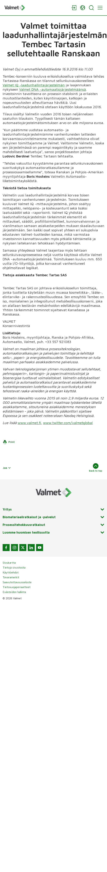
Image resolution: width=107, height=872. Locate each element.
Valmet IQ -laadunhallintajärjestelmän (34, 85)
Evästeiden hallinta (14, 592)
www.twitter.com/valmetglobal (68, 423)
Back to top (95, 467)
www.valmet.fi (29, 423)
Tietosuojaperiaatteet (16, 587)
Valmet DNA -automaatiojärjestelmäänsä (52, 89)
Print (9, 442)
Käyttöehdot (11, 572)
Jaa (7, 467)
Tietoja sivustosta (14, 567)
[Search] (91, 7)
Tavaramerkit (11, 577)
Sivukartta (9, 562)
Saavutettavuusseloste (17, 582)
